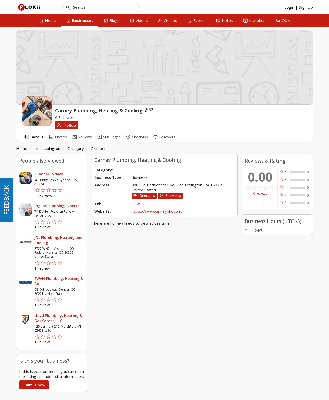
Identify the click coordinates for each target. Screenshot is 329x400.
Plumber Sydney (48, 174)
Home (21, 148)
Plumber (98, 148)
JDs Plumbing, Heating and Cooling (58, 240)
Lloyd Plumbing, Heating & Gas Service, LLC (58, 318)
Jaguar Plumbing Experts (56, 205)
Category (75, 148)
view (136, 203)
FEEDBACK (6, 200)
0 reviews (260, 194)
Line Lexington (47, 148)
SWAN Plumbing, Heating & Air (58, 281)
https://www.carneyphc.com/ (157, 211)
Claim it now (33, 384)
